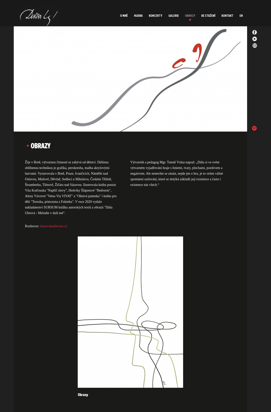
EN (241, 15)
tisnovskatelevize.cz (53, 226)
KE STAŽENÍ (208, 15)
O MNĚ (124, 15)
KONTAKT (227, 15)
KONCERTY (155, 15)
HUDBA (138, 15)
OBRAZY (190, 15)
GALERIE (173, 15)
